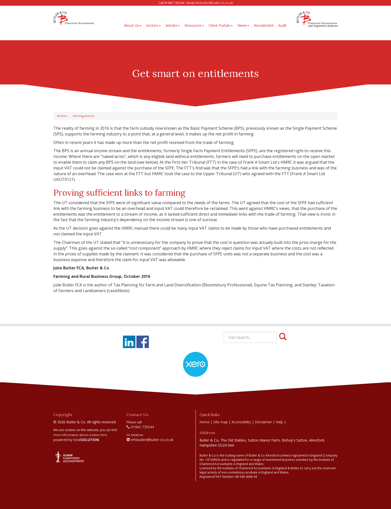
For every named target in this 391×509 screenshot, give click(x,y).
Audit (282, 25)
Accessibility (241, 422)
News (243, 25)
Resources (194, 25)
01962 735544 (140, 427)
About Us (132, 25)
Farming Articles (84, 116)
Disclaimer (263, 422)
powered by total (76, 439)
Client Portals (221, 25)
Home (204, 422)
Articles (173, 25)
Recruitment (264, 25)
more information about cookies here (80, 435)
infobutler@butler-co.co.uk (214, 3)
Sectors (153, 25)
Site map (220, 422)
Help (279, 422)
